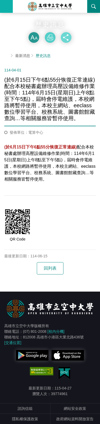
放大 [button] (34, 37)
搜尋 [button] (93, 6)
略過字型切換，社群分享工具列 (50, 27)
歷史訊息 (43, 56)
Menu (6, 6)
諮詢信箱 (25, 408)
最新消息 (22, 56)
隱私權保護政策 (25, 419)
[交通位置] (12, 343)
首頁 (6, 56)
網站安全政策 (75, 408)
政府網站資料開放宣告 (75, 419)
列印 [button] (50, 37)
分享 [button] (66, 37)
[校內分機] (56, 331)
